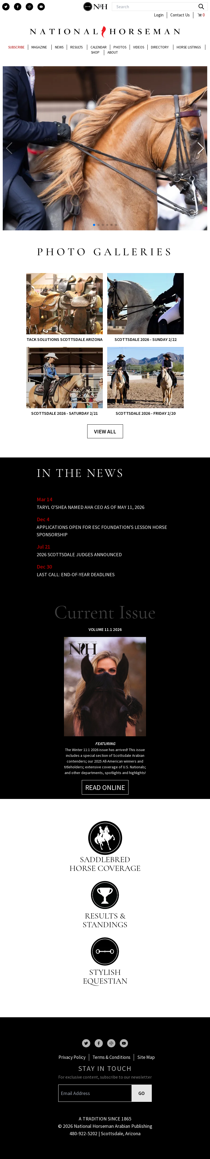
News (59, 47)
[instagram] (29, 6)
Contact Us (180, 15)
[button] (201, 148)
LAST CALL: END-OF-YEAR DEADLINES (76, 574)
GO (141, 1093)
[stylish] (88, 6)
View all (105, 431)
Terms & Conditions (111, 1057)
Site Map (146, 1057)
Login (159, 15)
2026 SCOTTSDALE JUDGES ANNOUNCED (79, 554)
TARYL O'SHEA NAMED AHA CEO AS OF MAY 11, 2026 (90, 507)
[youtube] (41, 6)
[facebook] (17, 6)
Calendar (99, 47)
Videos (138, 47)
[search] (201, 6)
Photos (119, 47)
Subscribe (16, 47)
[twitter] (6, 6)
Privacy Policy (72, 1057)
